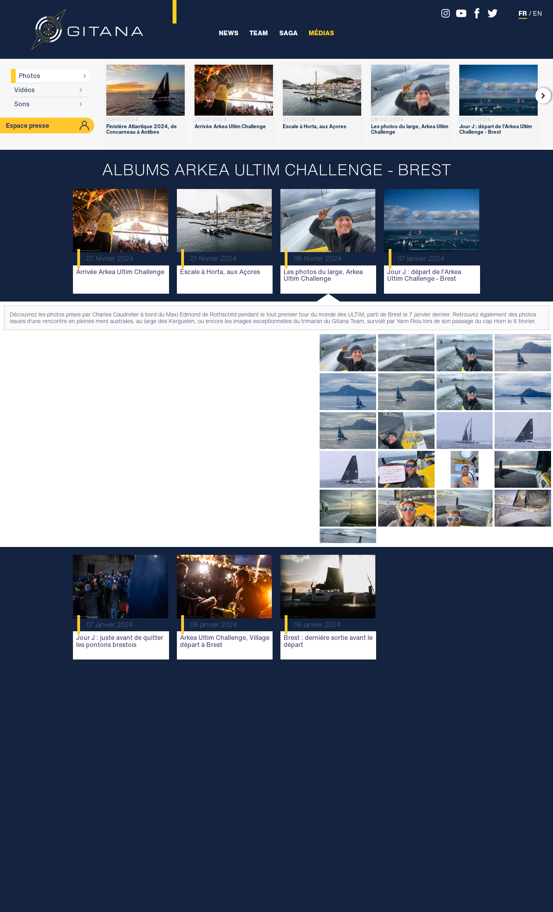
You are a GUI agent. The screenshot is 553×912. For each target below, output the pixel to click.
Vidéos (24, 89)
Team (258, 33)
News (228, 33)
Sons (21, 104)
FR (522, 13)
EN (537, 13)
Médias (321, 33)
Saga (288, 33)
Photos (29, 75)
